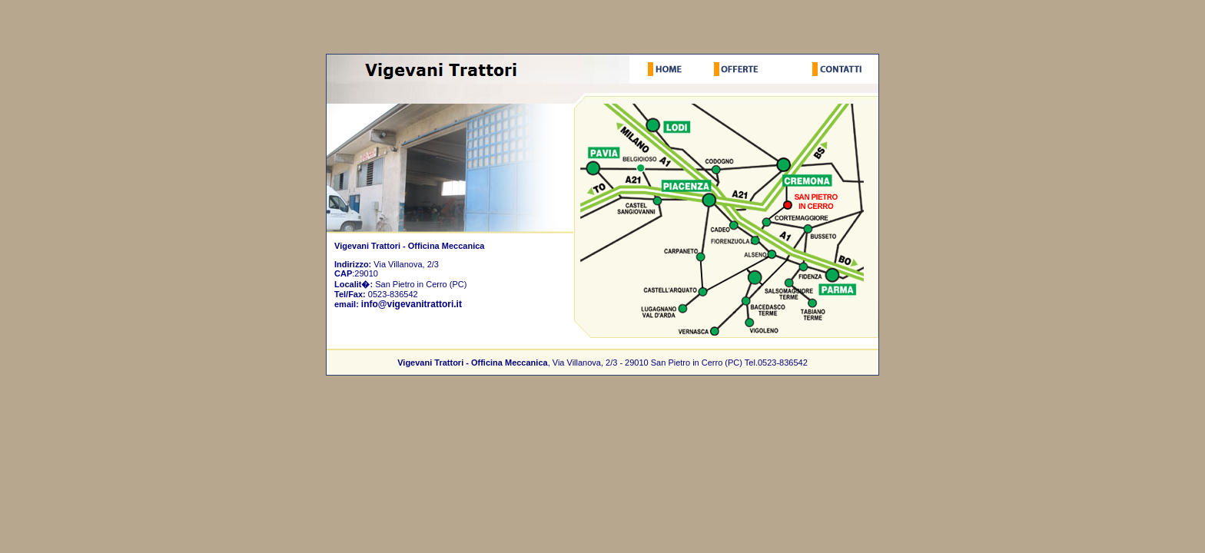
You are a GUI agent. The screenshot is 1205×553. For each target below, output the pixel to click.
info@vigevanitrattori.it (411, 304)
